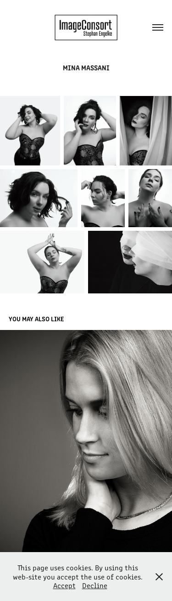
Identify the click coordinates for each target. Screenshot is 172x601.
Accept (64, 585)
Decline (94, 585)
